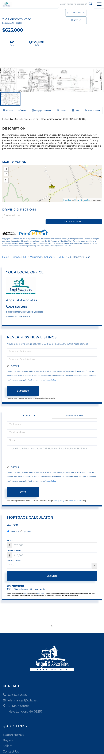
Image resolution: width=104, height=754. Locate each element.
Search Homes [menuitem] (13, 730)
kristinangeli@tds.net (21, 695)
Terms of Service (74, 496)
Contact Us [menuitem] (11, 746)
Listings (16, 252)
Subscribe (23, 385)
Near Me (77, 20)
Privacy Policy (50, 375)
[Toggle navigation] (99, 4)
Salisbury (49, 252)
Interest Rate (14, 556)
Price (10, 535)
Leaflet (67, 200)
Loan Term (12, 520)
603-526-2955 (18, 302)
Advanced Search (77, 13)
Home (5, 252)
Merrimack (36, 252)
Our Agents (24, 312)
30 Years (13, 527)
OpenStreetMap (83, 200)
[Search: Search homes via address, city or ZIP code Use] (76, 4)
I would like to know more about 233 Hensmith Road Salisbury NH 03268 (52, 449)
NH (25, 252)
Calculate (52, 571)
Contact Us (11, 312)
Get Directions (90, 215)
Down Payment (15, 546)
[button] (90, 4)
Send (23, 487)
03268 (61, 252)
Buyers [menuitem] (8, 735)
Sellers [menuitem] (7, 741)
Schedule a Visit (74, 411)
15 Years (25, 527)
